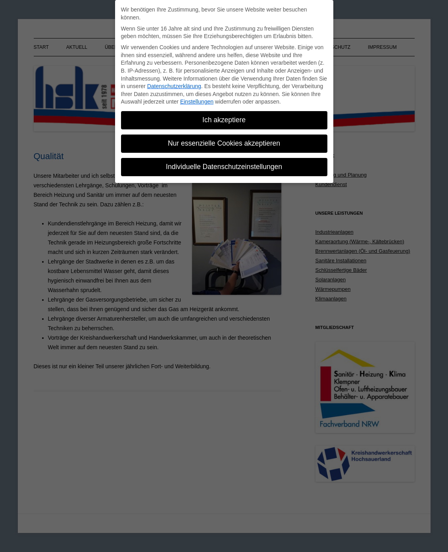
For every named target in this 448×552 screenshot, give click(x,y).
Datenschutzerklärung (174, 85)
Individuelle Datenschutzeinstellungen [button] (224, 165)
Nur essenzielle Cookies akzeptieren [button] (224, 142)
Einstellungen (196, 101)
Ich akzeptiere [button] (224, 119)
